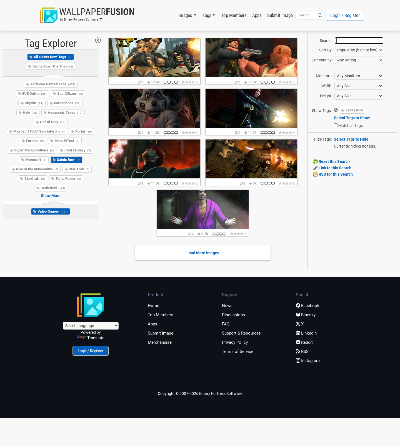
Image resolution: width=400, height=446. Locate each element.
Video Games (53, 211)
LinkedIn (306, 333)
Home (153, 305)
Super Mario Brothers (34, 150)
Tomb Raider (68, 178)
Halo (30, 112)
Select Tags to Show (352, 118)
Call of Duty (53, 122)
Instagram (308, 360)
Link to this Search (332, 168)
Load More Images (202, 253)
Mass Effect (66, 141)
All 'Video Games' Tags (52, 84)
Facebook (307, 305)
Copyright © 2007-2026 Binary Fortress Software (200, 393)
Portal (83, 131)
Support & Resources (241, 333)
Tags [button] (206, 15)
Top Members (234, 15)
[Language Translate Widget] (91, 326)
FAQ (225, 324)
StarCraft (34, 178)
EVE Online (34, 93)
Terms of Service (237, 351)
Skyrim (34, 103)
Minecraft (35, 160)
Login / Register (345, 15)
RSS (302, 351)
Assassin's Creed (65, 112)
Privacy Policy (235, 342)
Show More (51, 195)
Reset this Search (331, 161)
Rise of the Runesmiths (37, 169)
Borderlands (67, 103)
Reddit (304, 342)
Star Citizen (70, 93)
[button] (87, 15)
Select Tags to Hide (351, 139)
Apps (257, 15)
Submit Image (280, 15)
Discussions (233, 314)
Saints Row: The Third (52, 66)
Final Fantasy (77, 150)
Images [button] (185, 15)
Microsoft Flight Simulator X (39, 131)
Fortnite (35, 141)
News (227, 305)
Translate (90, 337)
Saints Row (68, 160)
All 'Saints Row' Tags (53, 57)
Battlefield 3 (53, 188)
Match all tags (350, 125)
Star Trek (79, 169)
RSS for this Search (333, 174)
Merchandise (160, 342)
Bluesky (306, 314)
